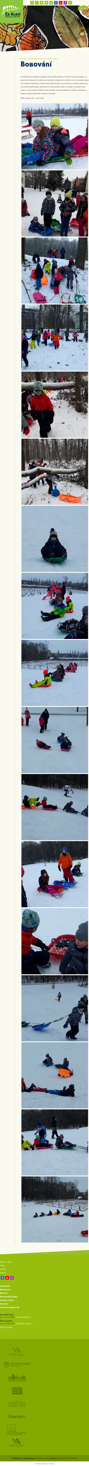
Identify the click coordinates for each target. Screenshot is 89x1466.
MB (55, 58)
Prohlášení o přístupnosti (23, 1458)
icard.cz (53, 1458)
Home (23, 58)
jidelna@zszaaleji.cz (24, 1323)
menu (83, 8)
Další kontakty (6, 1327)
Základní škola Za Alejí (36, 58)
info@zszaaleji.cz (23, 1317)
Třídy (50, 58)
